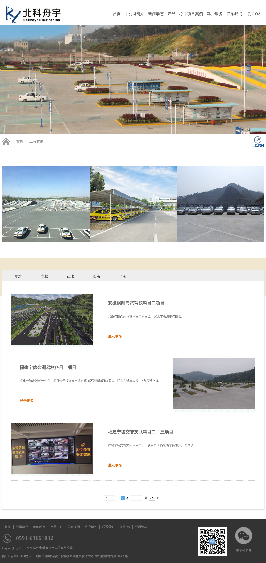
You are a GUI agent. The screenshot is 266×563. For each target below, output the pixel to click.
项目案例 (195, 14)
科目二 (18, 286)
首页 (117, 14)
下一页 (136, 498)
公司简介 (136, 14)
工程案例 (258, 145)
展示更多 (115, 336)
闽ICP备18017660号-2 (16, 556)
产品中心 (175, 14)
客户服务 (215, 14)
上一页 (109, 498)
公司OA (254, 14)
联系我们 (234, 14)
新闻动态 (156, 14)
